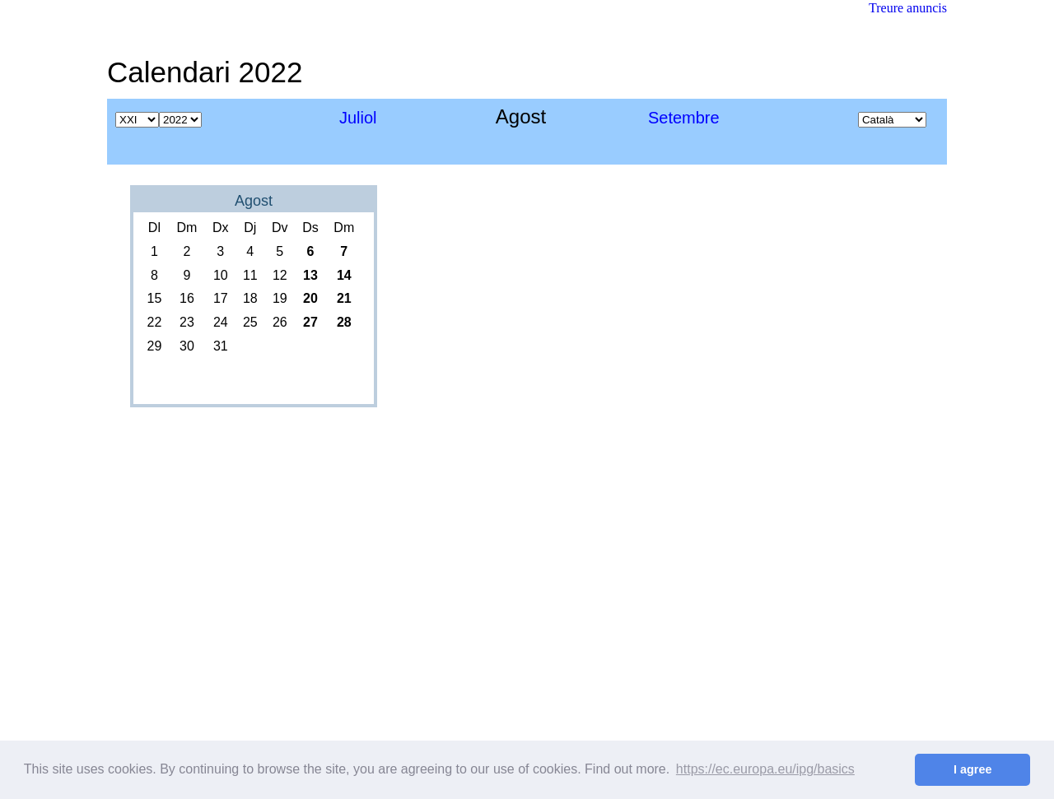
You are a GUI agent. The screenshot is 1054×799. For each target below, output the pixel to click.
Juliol (358, 118)
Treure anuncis (908, 8)
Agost (254, 201)
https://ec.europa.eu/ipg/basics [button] (765, 769)
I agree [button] (972, 769)
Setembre (684, 118)
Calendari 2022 (204, 72)
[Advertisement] (647, 62)
